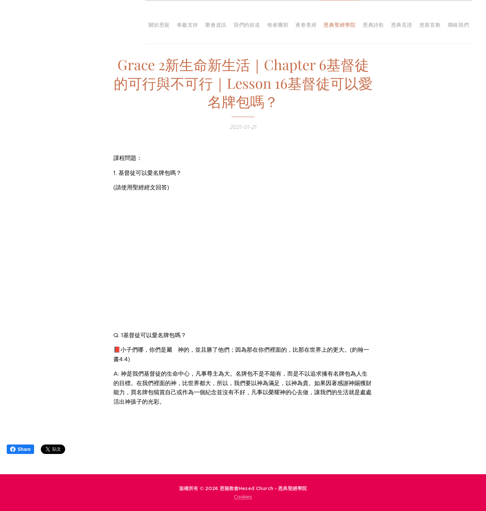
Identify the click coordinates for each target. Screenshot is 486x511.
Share (20, 449)
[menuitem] (345, 22)
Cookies (243, 497)
